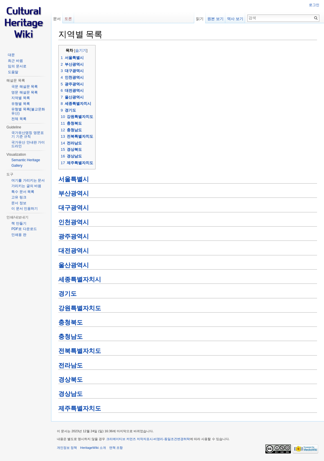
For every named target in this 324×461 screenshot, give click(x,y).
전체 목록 (18, 119)
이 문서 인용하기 (24, 209)
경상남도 (70, 393)
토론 (68, 19)
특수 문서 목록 (22, 192)
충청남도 (70, 336)
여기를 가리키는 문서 (28, 180)
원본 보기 (215, 19)
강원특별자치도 (79, 308)
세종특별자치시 (79, 279)
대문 (11, 55)
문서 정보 (18, 203)
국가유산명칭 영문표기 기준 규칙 (27, 135)
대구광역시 (73, 207)
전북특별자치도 (79, 350)
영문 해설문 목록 (24, 92)
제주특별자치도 (79, 408)
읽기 (200, 19)
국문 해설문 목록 (24, 87)
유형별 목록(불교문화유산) (28, 111)
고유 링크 (18, 197)
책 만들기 (18, 223)
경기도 (67, 293)
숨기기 (81, 51)
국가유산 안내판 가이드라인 (28, 144)
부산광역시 (73, 193)
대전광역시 (73, 250)
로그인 (314, 5)
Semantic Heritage (25, 160)
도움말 (13, 72)
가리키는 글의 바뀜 (26, 186)
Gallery (16, 166)
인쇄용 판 (18, 235)
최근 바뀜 (15, 61)
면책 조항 (116, 447)
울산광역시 (73, 265)
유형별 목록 (20, 104)
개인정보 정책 (67, 447)
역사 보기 (235, 19)
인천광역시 (73, 222)
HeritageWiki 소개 (93, 447)
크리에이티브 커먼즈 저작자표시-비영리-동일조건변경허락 (148, 439)
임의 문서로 (17, 66)
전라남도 (70, 365)
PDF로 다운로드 (24, 229)
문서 (57, 19)
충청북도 (70, 322)
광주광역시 (73, 236)
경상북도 (70, 379)
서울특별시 (73, 179)
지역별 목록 (20, 98)
